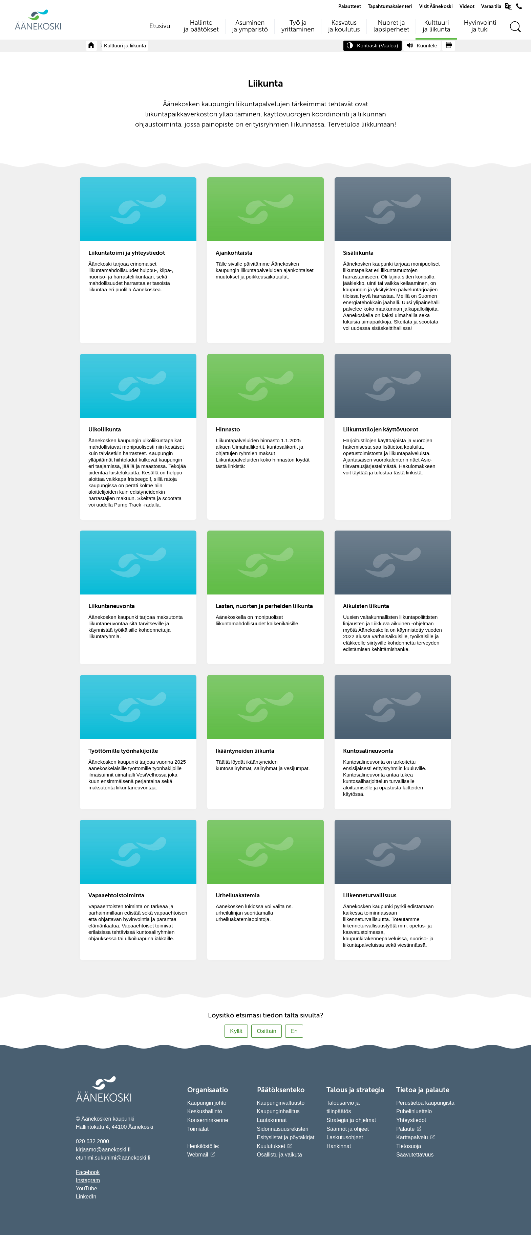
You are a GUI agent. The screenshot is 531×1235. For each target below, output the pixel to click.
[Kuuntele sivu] (422, 46)
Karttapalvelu (412, 1137)
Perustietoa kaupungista (425, 1103)
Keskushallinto (204, 1111)
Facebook (88, 1172)
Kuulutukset (271, 1146)
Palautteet (349, 6)
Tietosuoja (408, 1146)
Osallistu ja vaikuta (279, 1155)
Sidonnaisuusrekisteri (283, 1129)
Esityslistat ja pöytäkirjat (286, 1137)
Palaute (405, 1129)
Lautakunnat (272, 1120)
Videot (467, 6)
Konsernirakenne (207, 1120)
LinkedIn (86, 1196)
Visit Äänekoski (436, 6)
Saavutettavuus (414, 1155)
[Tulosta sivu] (448, 46)
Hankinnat (339, 1146)
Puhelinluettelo (414, 1111)
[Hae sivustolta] (515, 27)
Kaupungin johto (207, 1103)
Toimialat (198, 1129)
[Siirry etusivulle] (38, 29)
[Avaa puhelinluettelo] (519, 8)
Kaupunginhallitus (278, 1111)
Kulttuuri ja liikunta (125, 45)
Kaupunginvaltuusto (281, 1103)
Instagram (88, 1180)
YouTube (86, 1188)
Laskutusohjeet (344, 1137)
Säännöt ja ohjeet (347, 1129)
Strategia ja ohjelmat (351, 1120)
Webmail (197, 1155)
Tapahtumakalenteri (390, 6)
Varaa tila (491, 6)
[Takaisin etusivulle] (91, 46)
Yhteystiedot (411, 1120)
